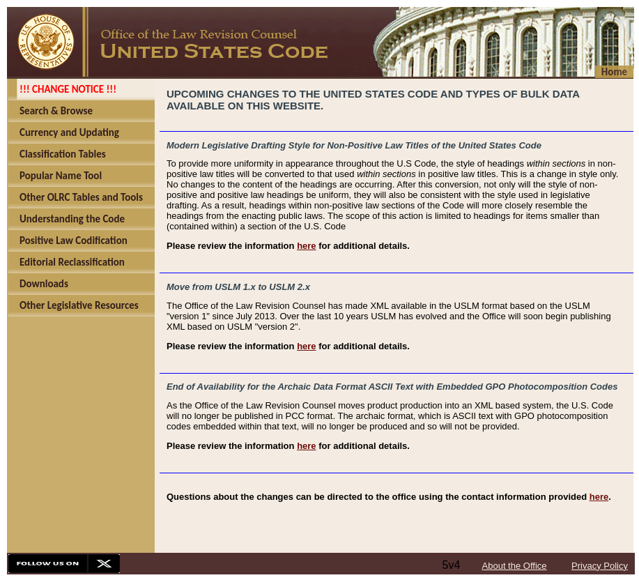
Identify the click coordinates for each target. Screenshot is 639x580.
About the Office (514, 565)
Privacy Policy (599, 565)
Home (614, 72)
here (306, 246)
